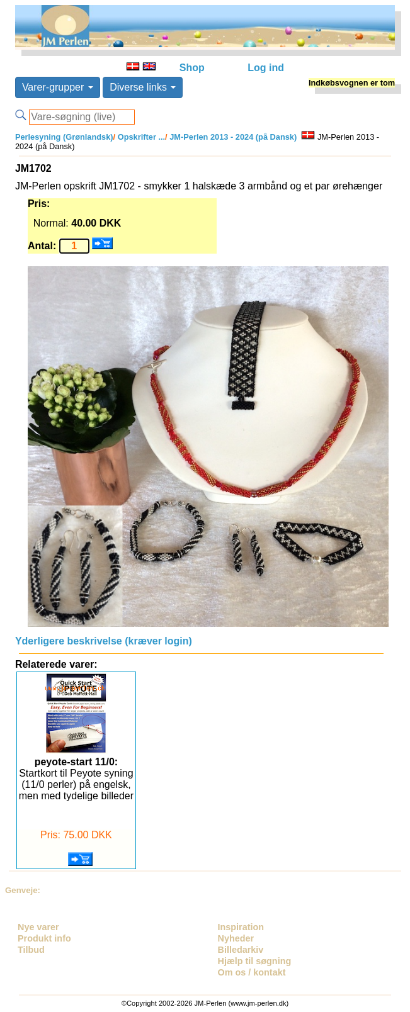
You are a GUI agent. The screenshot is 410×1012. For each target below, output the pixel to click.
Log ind (266, 67)
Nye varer (38, 927)
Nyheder (236, 938)
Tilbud (31, 950)
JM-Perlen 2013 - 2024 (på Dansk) (232, 137)
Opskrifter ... (140, 137)
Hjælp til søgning (255, 961)
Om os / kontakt (252, 972)
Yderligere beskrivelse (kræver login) (103, 641)
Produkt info (44, 938)
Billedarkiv (241, 950)
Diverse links (143, 87)
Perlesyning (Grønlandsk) (64, 137)
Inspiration (241, 927)
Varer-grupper (57, 87)
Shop (192, 67)
